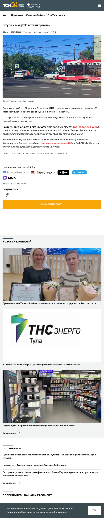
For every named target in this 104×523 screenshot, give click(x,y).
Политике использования (35, 512)
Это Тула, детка (56, 15)
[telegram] (79, 172)
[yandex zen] (63, 172)
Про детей (17, 15)
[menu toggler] (99, 5)
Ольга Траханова (18, 183)
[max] (9, 178)
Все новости (9, 433)
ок (94, 510)
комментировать (52, 204)
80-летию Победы (35, 15)
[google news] (15, 172)
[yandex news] (43, 172)
